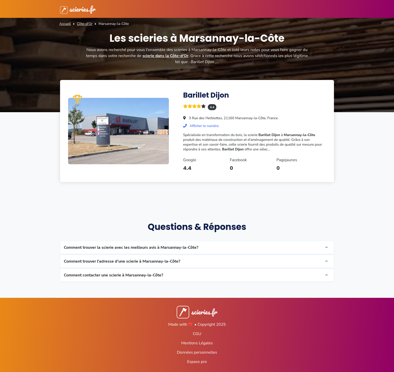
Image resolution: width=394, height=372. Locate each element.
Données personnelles (197, 352)
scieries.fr (77, 9)
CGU (197, 334)
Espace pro (197, 361)
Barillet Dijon (206, 95)
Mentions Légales (197, 343)
